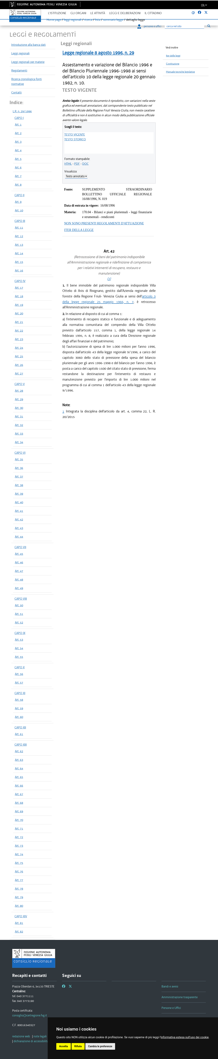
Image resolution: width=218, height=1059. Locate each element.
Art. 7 (18, 176)
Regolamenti (19, 70)
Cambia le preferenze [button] (100, 1046)
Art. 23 (19, 339)
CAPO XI (20, 693)
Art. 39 (19, 494)
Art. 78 (19, 889)
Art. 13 (19, 245)
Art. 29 (19, 399)
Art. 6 (18, 167)
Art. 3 (18, 142)
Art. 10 (19, 210)
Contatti (16, 92)
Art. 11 (19, 227)
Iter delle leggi (173, 55)
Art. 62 (19, 751)
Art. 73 (19, 846)
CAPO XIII (21, 745)
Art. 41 (19, 511)
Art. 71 (19, 828)
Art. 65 (19, 777)
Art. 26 (19, 365)
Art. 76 (19, 871)
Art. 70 (19, 820)
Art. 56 (19, 674)
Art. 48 (19, 579)
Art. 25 (19, 356)
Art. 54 (19, 648)
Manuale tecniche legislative (180, 72)
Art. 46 (19, 562)
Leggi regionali (20, 53)
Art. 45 (19, 554)
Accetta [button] (63, 1046)
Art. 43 (19, 528)
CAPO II (19, 195)
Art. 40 (19, 502)
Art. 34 (19, 442)
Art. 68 (19, 803)
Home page (54, 20)
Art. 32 (19, 425)
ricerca (88, 20)
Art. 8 (18, 185)
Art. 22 (19, 330)
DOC (85, 164)
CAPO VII (20, 547)
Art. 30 (19, 408)
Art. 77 (19, 880)
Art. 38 (19, 485)
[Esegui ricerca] (209, 26)
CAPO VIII (21, 599)
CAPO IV (20, 281)
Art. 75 (19, 863)
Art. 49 (19, 588)
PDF (77, 164)
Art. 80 (19, 906)
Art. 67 (19, 794)
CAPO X (20, 667)
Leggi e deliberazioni (125, 13)
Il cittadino (153, 13)
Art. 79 (19, 897)
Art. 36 (19, 468)
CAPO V (20, 384)
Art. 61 (19, 734)
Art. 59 (19, 708)
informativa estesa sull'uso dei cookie (185, 1037)
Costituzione (172, 63)
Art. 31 (19, 416)
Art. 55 (19, 657)
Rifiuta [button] (78, 1046)
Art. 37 (19, 476)
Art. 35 (19, 459)
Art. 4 (18, 150)
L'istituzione (57, 13)
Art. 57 (19, 682)
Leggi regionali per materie (27, 62)
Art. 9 (18, 202)
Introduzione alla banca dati (28, 45)
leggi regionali (72, 20)
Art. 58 (19, 700)
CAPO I (19, 118)
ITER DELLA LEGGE (79, 230)
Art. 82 (19, 931)
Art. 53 (19, 640)
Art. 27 (19, 373)
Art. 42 (19, 519)
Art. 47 (19, 571)
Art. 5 (18, 159)
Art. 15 (19, 262)
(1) (109, 279)
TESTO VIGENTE (74, 134)
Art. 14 (19, 253)
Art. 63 (19, 760)
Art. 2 (18, 133)
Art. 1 (18, 124)
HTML (68, 164)
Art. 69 (19, 811)
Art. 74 (19, 854)
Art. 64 (19, 768)
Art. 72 (19, 837)
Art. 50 (19, 605)
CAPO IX (20, 633)
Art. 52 (19, 622)
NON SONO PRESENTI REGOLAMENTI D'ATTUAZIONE (104, 223)
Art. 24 (19, 348)
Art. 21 (19, 322)
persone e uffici (149, 26)
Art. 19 (19, 305)
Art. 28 (19, 391)
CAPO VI (20, 453)
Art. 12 (19, 236)
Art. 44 (19, 537)
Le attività (97, 13)
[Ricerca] (184, 26)
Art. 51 (19, 614)
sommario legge (113, 20)
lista (97, 20)
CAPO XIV (21, 916)
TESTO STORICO (75, 139)
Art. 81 (19, 923)
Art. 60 (19, 717)
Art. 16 (19, 270)
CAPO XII (20, 727)
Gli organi (78, 13)
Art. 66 (19, 785)
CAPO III (20, 221)
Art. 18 (19, 296)
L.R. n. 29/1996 (22, 111)
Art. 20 (19, 313)
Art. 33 (19, 434)
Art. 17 (19, 288)
